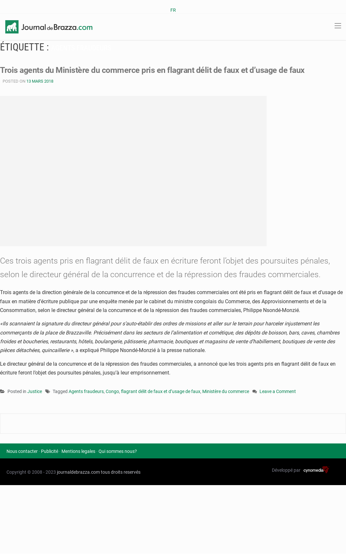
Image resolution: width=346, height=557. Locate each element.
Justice (34, 391)
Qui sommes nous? (118, 451)
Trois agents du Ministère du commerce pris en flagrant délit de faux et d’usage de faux (152, 70)
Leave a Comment (278, 392)
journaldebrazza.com (78, 472)
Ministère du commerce (225, 391)
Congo (112, 391)
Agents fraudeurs (86, 391)
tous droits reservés (120, 472)
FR (173, 10)
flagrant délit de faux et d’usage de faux (160, 391)
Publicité (49, 451)
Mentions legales (78, 451)
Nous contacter (22, 451)
